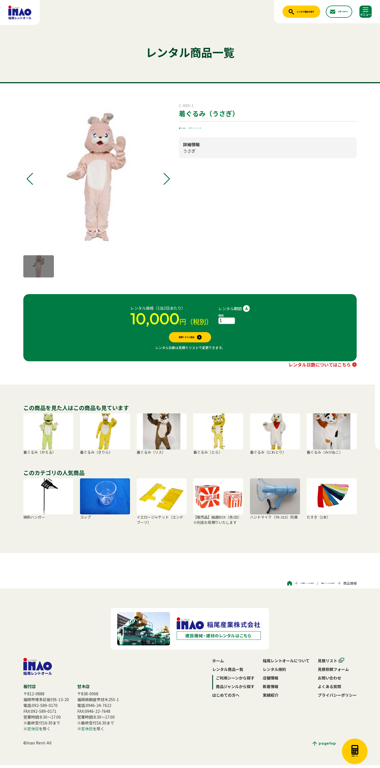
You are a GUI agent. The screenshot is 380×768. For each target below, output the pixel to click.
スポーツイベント (212, 127)
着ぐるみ (186, 127)
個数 (221, 315)
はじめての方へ (225, 698)
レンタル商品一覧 (227, 672)
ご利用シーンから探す (278, 585)
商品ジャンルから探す (318, 585)
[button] (30, 179)
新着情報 (270, 689)
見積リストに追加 (186, 338)
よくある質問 (329, 689)
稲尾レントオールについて (286, 663)
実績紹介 (270, 698)
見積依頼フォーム (333, 672)
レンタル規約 (274, 672)
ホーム (218, 663)
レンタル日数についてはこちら (320, 367)
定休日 (33, 731)
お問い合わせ (329, 680)
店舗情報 (270, 680)
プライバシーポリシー (337, 698)
